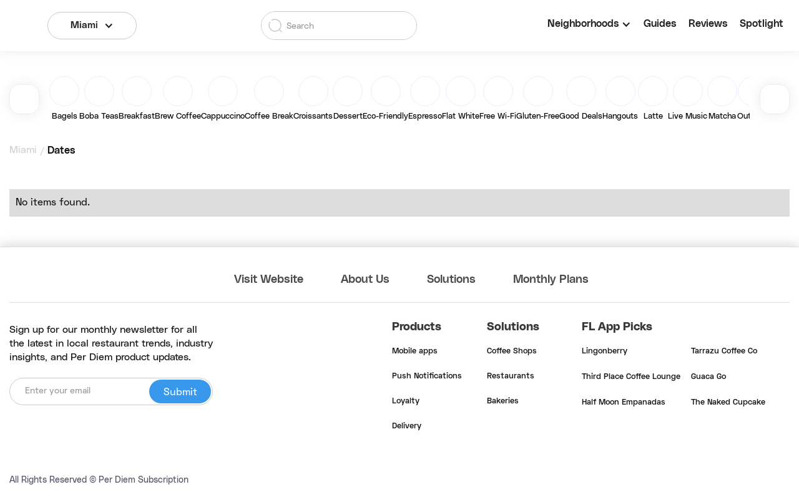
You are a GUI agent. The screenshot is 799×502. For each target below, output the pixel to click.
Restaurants (510, 376)
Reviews (708, 24)
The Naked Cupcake (728, 402)
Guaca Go (708, 377)
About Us (365, 279)
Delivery (406, 426)
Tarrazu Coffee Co (724, 351)
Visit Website (268, 279)
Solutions (451, 279)
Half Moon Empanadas (623, 402)
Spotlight (761, 24)
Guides (660, 24)
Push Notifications (427, 376)
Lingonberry (604, 351)
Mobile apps (415, 351)
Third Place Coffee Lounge (631, 377)
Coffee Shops (512, 351)
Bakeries (503, 401)
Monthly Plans (551, 279)
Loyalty (405, 401)
